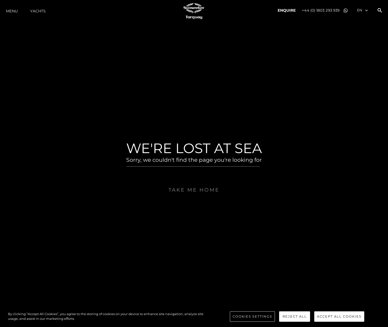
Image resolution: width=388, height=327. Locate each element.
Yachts (38, 11)
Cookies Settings (252, 316)
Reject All (295, 316)
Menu (12, 11)
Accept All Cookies (339, 316)
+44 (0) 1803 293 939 (321, 10)
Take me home (194, 201)
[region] (194, 317)
